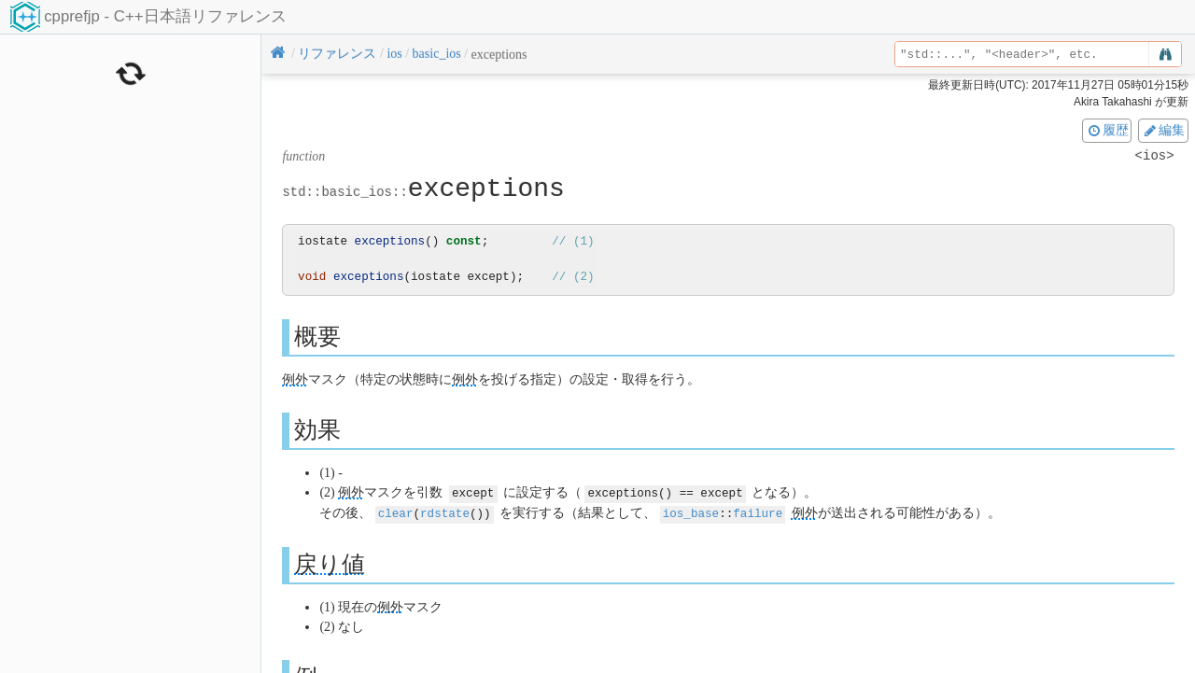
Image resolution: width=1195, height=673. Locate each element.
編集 (1163, 129)
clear (396, 512)
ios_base (691, 512)
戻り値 (329, 562)
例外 (295, 379)
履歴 (1107, 129)
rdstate (445, 512)
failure (757, 512)
